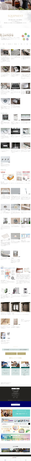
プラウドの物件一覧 (16, 404)
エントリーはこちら (21, 353)
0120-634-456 (16, 391)
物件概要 (14, 397)
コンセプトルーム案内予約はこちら (11, 353)
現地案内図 (17, 397)
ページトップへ (15, 455)
